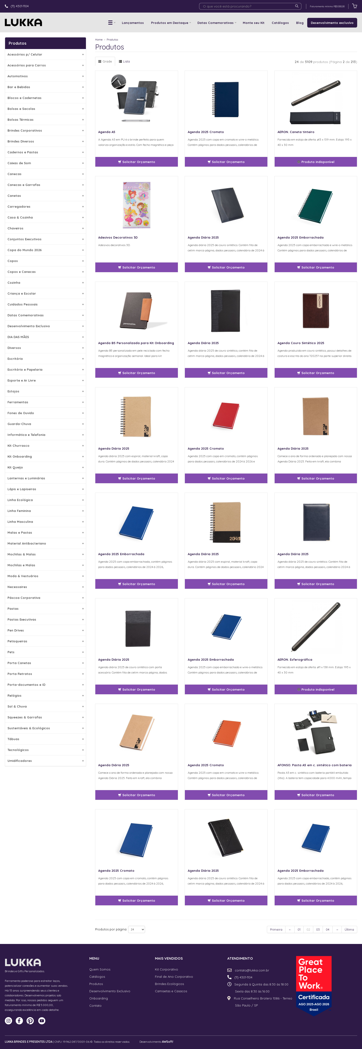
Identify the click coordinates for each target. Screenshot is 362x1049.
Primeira (276, 929)
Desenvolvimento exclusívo (332, 23)
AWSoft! (167, 1041)
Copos (45, 260)
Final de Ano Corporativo (174, 976)
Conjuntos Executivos (45, 239)
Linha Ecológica (45, 499)
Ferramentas (45, 402)
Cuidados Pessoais (45, 304)
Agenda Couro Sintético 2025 (301, 343)
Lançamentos (133, 23)
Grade (105, 61)
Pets (45, 652)
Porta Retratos (45, 673)
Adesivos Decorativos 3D (118, 237)
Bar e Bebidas (45, 87)
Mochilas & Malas (45, 554)
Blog (300, 23)
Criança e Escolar (45, 293)
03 (318, 929)
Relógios (45, 695)
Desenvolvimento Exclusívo (109, 991)
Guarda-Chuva (45, 423)
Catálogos (280, 23)
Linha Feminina (45, 510)
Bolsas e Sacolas (45, 108)
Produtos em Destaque (169, 23)
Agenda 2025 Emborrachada (301, 237)
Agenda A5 (106, 132)
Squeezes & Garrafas (45, 717)
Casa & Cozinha (45, 217)
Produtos (112, 39)
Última (349, 929)
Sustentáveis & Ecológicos (45, 728)
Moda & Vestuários (45, 576)
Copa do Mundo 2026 (45, 250)
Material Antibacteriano (45, 543)
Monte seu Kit (254, 23)
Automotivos (45, 76)
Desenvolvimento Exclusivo (45, 326)
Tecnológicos (45, 749)
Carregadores (45, 206)
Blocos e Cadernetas (45, 97)
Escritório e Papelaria (45, 369)
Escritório (45, 358)
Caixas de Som (45, 163)
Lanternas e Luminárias (45, 478)
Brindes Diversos (45, 141)
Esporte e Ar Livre (45, 380)
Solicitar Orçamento (136, 162)
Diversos (45, 347)
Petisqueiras (45, 641)
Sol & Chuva (45, 706)
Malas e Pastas (45, 532)
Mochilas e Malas (45, 565)
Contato (95, 1005)
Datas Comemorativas (215, 23)
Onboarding (98, 998)
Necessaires (45, 586)
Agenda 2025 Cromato (206, 132)
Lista (124, 61)
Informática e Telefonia (45, 434)
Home (99, 39)
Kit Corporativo (166, 969)
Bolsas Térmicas (45, 119)
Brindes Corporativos (45, 130)
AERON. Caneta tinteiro (296, 132)
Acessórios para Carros (45, 65)
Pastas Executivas (45, 619)
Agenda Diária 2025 (203, 237)
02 (308, 929)
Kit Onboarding (45, 456)
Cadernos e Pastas (45, 152)
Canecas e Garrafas (45, 184)
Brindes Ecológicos (169, 984)
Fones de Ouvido (45, 413)
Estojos (45, 391)
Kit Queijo (45, 467)
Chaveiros (45, 228)
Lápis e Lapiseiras (45, 489)
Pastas (45, 608)
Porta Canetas (45, 662)
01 (299, 929)
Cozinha (45, 282)
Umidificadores (45, 760)
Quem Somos (99, 969)
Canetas (45, 195)
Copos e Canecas (45, 271)
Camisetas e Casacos (171, 991)
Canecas (45, 173)
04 (327, 929)
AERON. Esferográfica (295, 659)
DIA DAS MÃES (45, 336)
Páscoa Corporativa (45, 597)
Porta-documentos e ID (45, 684)
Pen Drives (45, 630)
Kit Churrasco (45, 445)
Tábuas (45, 739)
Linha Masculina (45, 521)
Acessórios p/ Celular (45, 54)
